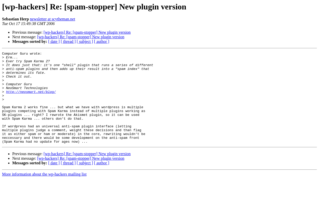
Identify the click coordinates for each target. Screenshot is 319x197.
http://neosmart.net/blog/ (31, 100)
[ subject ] (85, 41)
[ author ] (101, 41)
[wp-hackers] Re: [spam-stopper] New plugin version (87, 32)
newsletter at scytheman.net (52, 19)
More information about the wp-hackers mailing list (44, 192)
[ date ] (54, 41)
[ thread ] (68, 41)
